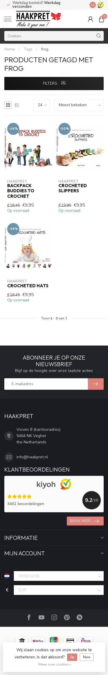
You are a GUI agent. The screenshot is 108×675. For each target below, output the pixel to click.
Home (9, 49)
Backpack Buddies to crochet (20, 191)
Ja (72, 657)
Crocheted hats (27, 285)
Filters (54, 83)
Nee (86, 657)
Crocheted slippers (72, 188)
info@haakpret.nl (32, 457)
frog (44, 49)
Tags (28, 49)
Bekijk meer (84, 521)
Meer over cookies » (55, 664)
